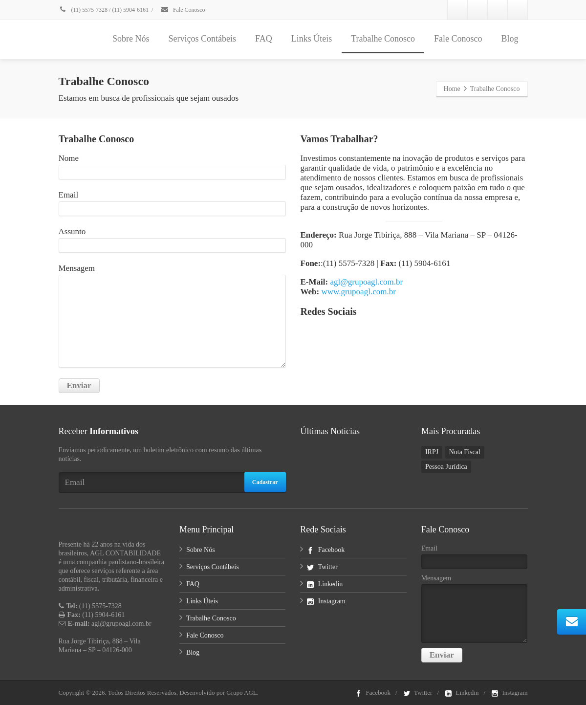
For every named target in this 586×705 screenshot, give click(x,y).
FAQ (263, 39)
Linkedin (325, 584)
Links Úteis (311, 39)
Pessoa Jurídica (446, 466)
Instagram (326, 601)
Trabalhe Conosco (383, 39)
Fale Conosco (182, 9)
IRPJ (431, 452)
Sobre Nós (131, 39)
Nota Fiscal (464, 452)
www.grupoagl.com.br (358, 291)
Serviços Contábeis (202, 39)
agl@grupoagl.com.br (366, 281)
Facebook (326, 549)
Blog (509, 39)
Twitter (322, 567)
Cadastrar (265, 482)
